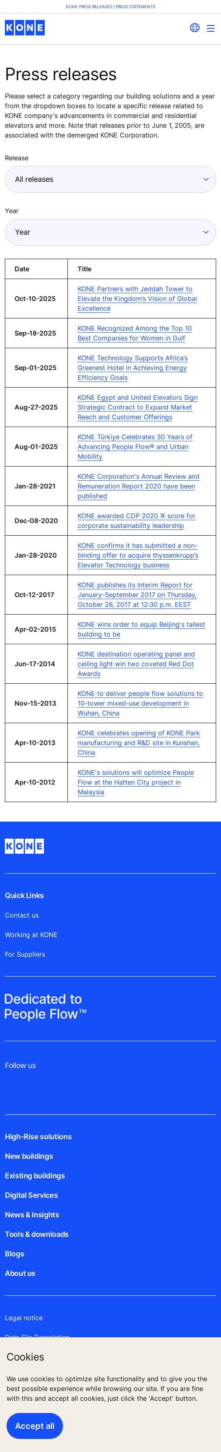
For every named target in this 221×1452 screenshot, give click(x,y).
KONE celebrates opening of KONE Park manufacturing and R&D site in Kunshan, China (139, 743)
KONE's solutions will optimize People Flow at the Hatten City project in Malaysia (136, 782)
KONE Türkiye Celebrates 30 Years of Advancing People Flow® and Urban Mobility (135, 446)
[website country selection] (194, 28)
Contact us (22, 915)
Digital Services (31, 1195)
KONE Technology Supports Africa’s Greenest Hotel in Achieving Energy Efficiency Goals (133, 368)
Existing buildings (35, 1175)
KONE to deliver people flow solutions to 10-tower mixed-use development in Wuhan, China (140, 703)
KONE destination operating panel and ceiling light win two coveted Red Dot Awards (136, 664)
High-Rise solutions (38, 1136)
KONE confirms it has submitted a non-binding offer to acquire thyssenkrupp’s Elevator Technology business (138, 555)
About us (20, 1273)
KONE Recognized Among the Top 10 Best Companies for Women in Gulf (135, 333)
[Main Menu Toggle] (210, 28)
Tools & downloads (37, 1234)
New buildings (29, 1156)
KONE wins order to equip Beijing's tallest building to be (141, 629)
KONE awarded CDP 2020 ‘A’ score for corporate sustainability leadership (136, 521)
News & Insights (32, 1214)
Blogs (14, 1253)
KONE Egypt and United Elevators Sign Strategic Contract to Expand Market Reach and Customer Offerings (137, 407)
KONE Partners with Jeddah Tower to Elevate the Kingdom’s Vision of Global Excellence (137, 298)
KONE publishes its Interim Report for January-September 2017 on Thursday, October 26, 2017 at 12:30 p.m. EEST (137, 594)
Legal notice (24, 1318)
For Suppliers (25, 954)
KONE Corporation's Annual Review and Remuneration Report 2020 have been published (138, 486)
